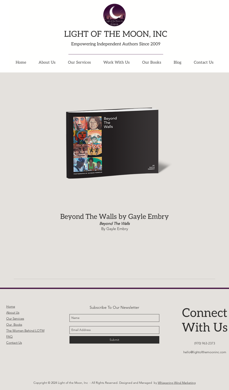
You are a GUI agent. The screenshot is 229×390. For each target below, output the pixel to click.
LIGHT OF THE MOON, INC (115, 34)
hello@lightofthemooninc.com (204, 352)
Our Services (15, 318)
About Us (12, 312)
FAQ (9, 337)
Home (10, 306)
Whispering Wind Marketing (177, 383)
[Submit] (114, 340)
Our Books (14, 324)
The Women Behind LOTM (25, 331)
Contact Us (14, 343)
